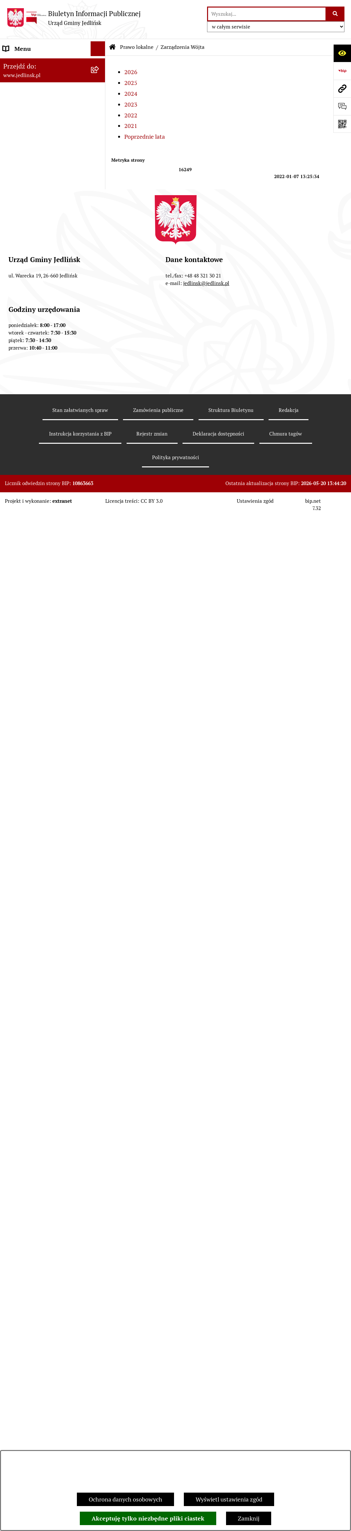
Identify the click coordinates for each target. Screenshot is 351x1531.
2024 (130, 93)
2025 (130, 83)
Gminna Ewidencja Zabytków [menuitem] (40, 1085)
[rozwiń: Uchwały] (99, 363)
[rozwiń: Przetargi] (99, 760)
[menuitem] (52, 118)
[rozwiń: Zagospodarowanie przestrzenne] (99, 619)
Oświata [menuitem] (13, 1129)
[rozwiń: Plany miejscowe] (99, 647)
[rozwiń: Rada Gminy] (99, 137)
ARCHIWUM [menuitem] (19, 78)
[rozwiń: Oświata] (99, 1129)
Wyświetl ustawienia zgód (229, 1499)
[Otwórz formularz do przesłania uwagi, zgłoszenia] (342, 106)
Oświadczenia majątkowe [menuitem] (35, 1173)
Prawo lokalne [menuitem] (21, 325)
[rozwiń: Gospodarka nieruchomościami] (99, 592)
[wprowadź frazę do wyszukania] (266, 14)
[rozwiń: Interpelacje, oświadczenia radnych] (99, 279)
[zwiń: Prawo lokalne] (99, 326)
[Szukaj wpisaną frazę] (335, 14)
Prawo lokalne (136, 47)
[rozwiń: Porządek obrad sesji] (99, 194)
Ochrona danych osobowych (125, 1499)
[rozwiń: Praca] (99, 1248)
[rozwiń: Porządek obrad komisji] (99, 213)
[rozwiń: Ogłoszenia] (99, 844)
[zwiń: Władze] (99, 99)
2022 (130, 115)
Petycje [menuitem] (12, 1159)
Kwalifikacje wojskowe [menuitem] (31, 1232)
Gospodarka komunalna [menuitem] (33, 1218)
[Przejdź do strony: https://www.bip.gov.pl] (342, 71)
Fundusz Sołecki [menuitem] (24, 1188)
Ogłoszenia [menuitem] (17, 1144)
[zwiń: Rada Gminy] (99, 175)
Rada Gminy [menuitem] (18, 175)
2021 (130, 126)
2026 (130, 72)
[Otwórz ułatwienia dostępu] (342, 53)
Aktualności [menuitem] (18, 1286)
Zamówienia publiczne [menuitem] (32, 685)
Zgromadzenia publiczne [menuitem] (35, 1203)
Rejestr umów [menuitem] (21, 1300)
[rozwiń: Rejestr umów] (99, 1301)
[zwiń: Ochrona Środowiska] (99, 826)
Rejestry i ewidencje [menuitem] (28, 1100)
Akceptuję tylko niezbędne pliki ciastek (148, 1518)
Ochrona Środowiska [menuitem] (30, 825)
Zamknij (248, 1518)
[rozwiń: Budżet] (99, 535)
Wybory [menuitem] (13, 1315)
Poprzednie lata (144, 136)
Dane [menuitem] (10, 63)
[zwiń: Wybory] (99, 1315)
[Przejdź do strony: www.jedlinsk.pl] (342, 88)
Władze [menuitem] (13, 99)
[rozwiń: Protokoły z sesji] (99, 232)
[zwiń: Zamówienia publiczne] (99, 685)
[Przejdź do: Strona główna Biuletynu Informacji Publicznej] (112, 47)
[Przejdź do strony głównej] (74, 18)
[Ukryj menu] (98, 48)
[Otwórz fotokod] (342, 124)
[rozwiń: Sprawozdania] (99, 554)
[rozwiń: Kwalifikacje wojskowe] (99, 1233)
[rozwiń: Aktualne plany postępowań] (99, 741)
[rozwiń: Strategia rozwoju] (99, 573)
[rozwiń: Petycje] (99, 1159)
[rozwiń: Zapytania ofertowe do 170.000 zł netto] (99, 779)
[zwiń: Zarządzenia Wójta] (99, 382)
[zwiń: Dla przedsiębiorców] (99, 921)
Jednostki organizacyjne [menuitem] (34, 1114)
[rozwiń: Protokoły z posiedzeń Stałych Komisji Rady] (99, 251)
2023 (130, 104)
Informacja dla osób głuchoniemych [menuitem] (28, 1266)
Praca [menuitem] (10, 1247)
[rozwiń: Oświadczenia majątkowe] (99, 1174)
